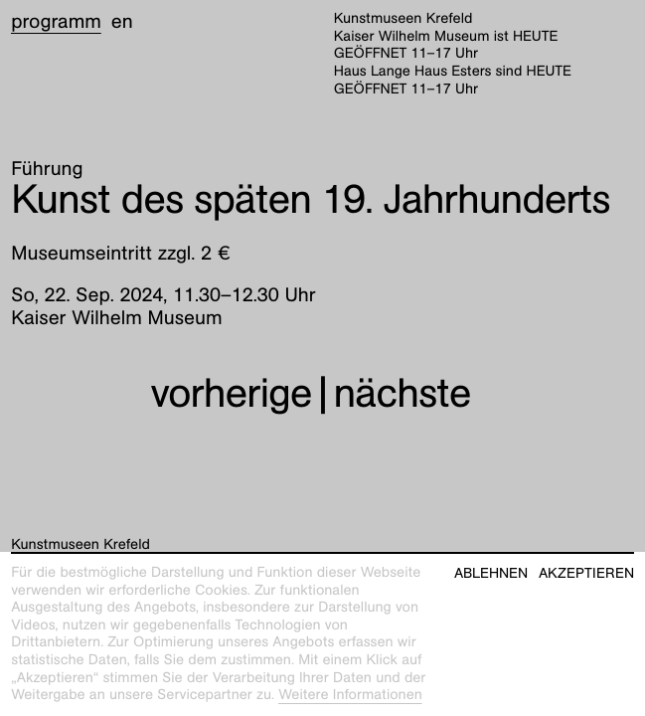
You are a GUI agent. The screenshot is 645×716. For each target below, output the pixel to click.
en (122, 22)
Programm (56, 22)
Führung (46, 169)
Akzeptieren (586, 573)
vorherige (230, 393)
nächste (402, 393)
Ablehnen (491, 573)
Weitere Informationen (350, 695)
